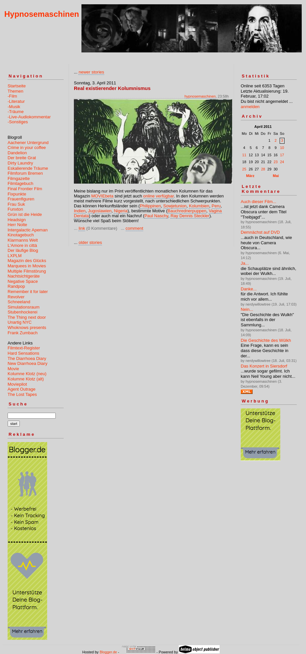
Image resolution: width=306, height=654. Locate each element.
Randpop (16, 286)
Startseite (17, 85)
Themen (15, 91)
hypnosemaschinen (200, 96)
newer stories (91, 72)
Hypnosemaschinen (41, 14)
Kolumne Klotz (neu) (27, 373)
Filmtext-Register (24, 347)
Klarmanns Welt (23, 240)
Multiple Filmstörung (27, 271)
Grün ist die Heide (25, 214)
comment (134, 228)
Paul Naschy (156, 215)
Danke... (249, 288)
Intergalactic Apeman (27, 229)
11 (244, 155)
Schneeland (19, 301)
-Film (12, 96)
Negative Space (23, 281)
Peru (216, 205)
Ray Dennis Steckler (189, 215)
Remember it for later (28, 291)
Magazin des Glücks (27, 260)
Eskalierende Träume (28, 168)
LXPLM (15, 255)
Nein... (247, 309)
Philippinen (150, 205)
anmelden (250, 106)
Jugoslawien (100, 210)
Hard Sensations (23, 353)
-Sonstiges (18, 121)
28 (263, 169)
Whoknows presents (27, 327)
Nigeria (120, 210)
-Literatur (16, 101)
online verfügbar (158, 195)
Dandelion (17, 152)
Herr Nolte (17, 224)
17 (282, 155)
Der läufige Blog (23, 250)
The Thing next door (27, 317)
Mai (276, 176)
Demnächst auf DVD (260, 232)
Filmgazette (19, 178)
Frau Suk (16, 204)
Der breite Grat (22, 157)
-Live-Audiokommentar (29, 116)
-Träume (16, 111)
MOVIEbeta (102, 195)
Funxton (15, 209)
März (250, 176)
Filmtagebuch (20, 183)
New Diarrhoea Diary (27, 363)
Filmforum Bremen (25, 173)
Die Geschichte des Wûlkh (266, 340)
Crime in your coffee (27, 147)
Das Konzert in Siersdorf (264, 366)
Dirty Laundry (20, 163)
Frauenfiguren (21, 198)
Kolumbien (199, 205)
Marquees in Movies (27, 265)
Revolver (16, 296)
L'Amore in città (22, 245)
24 (282, 162)
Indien (79, 210)
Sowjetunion (175, 205)
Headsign (17, 219)
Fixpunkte (17, 194)
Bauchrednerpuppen (187, 210)
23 (276, 162)
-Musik (14, 106)
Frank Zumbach (23, 332)
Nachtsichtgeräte (24, 276)
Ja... (245, 263)
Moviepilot (17, 384)
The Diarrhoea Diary (27, 358)
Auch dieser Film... (258, 201)
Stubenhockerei (22, 312)
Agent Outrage (22, 389)
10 (282, 148)
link (81, 228)
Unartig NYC (20, 322)
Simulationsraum (24, 307)
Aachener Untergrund (28, 142)
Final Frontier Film (25, 188)
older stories (90, 242)
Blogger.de (108, 652)
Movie (13, 368)
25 (244, 169)
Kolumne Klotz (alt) (26, 378)
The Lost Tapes (22, 394)
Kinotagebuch (21, 234)
